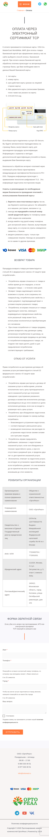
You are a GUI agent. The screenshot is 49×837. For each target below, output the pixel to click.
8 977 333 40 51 (24, 767)
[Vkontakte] (32, 813)
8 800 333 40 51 (24, 764)
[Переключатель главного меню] (24, 4)
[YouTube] (24, 813)
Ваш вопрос (8, 701)
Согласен (10, 716)
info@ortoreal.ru (24, 773)
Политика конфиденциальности (24, 824)
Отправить (13, 732)
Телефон (7, 661)
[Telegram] (17, 813)
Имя (5, 650)
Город (6, 681)
